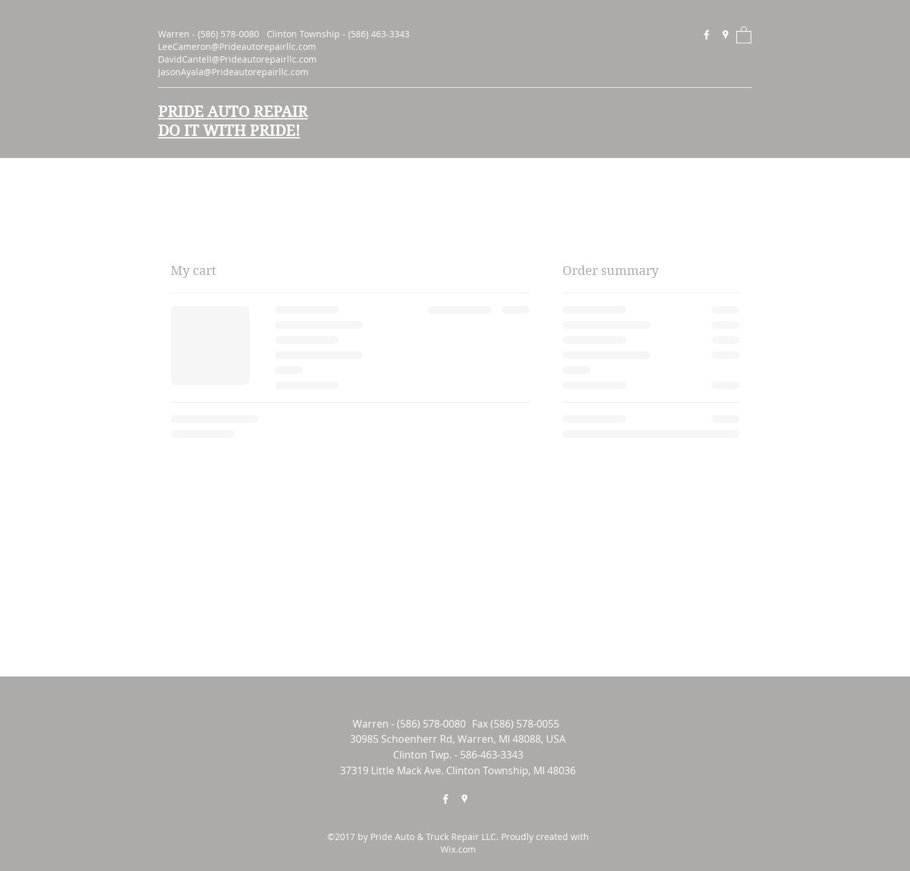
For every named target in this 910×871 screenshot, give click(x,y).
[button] (743, 34)
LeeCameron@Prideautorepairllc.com (237, 46)
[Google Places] (725, 34)
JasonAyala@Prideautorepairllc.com (233, 72)
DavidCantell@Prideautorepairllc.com (237, 59)
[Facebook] (706, 34)
